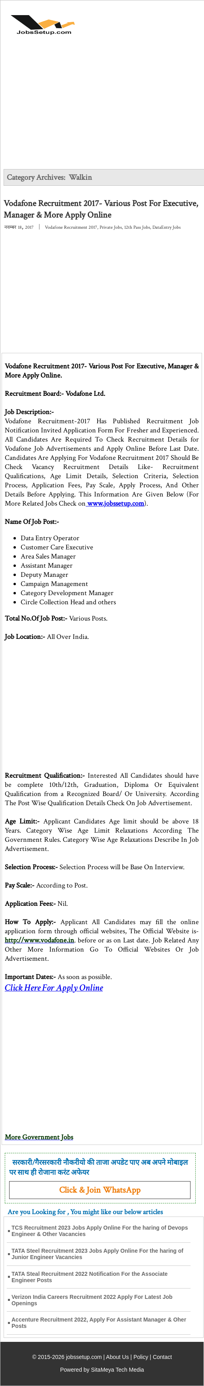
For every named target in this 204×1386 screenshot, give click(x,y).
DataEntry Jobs (166, 227)
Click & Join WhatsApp (99, 1190)
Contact (162, 1357)
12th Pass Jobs (137, 227)
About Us (117, 1357)
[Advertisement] (102, 108)
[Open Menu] (172, 21)
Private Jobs (111, 227)
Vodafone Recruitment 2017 (71, 227)
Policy (140, 1357)
